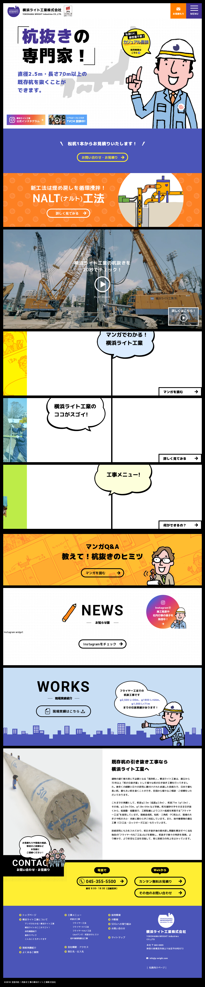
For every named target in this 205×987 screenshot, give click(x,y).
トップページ (29, 914)
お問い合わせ (118, 928)
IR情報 (114, 919)
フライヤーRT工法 (81, 926)
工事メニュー (75, 914)
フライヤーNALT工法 (82, 930)
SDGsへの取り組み (121, 923)
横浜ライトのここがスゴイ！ (37, 927)
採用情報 (116, 914)
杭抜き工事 (75, 919)
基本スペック (31, 935)
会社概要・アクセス (78, 947)
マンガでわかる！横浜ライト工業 (39, 923)
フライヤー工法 (79, 923)
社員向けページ (157, 967)
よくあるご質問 (30, 952)
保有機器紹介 (31, 931)
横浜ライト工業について (35, 919)
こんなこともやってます (35, 939)
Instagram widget (13, 632)
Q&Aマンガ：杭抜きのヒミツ (86, 934)
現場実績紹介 (29, 947)
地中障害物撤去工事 (79, 938)
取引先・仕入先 (76, 951)
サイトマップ (118, 937)
